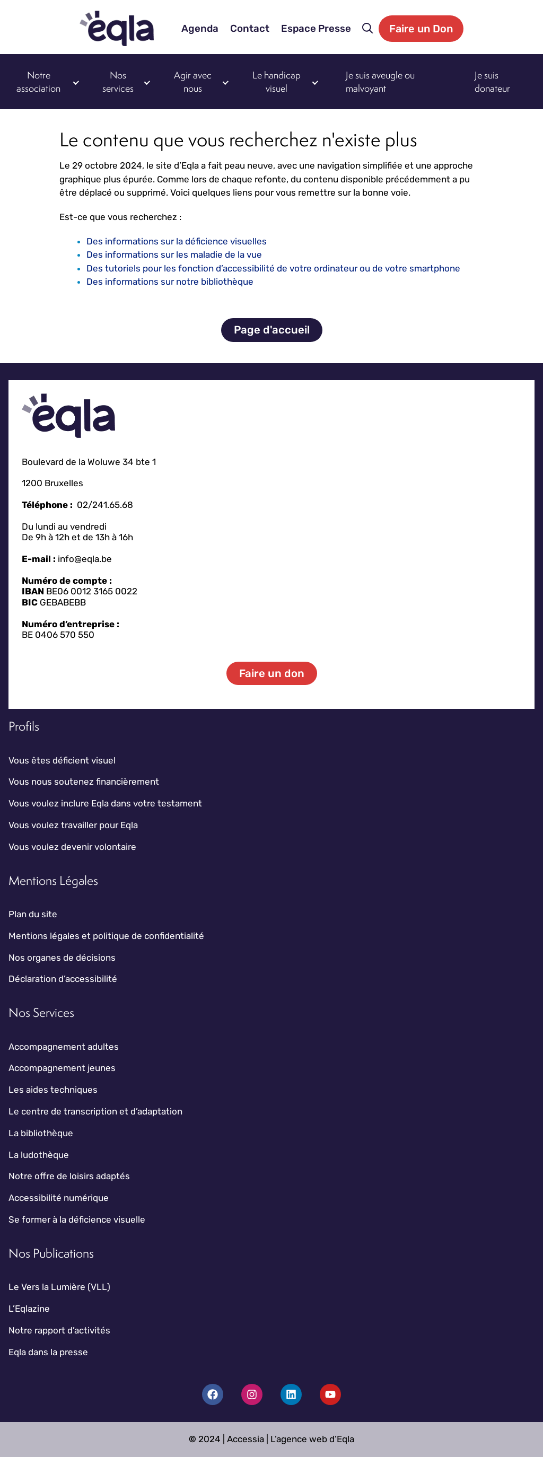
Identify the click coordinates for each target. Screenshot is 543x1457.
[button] (368, 28)
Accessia (245, 1439)
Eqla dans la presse (48, 1352)
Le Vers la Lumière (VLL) (59, 1287)
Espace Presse (316, 28)
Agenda (199, 28)
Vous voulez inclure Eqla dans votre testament (105, 803)
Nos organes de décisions (62, 957)
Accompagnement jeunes (62, 1068)
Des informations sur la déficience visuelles (176, 241)
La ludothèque (38, 1154)
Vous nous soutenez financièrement (83, 781)
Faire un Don (421, 28)
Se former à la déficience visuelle (76, 1219)
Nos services (118, 82)
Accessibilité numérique (58, 1197)
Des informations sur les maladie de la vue (174, 254)
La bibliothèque (40, 1133)
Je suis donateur (492, 82)
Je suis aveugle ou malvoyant (380, 82)
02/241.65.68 (105, 504)
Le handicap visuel (276, 82)
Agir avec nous (193, 82)
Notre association (38, 82)
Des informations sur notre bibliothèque (169, 281)
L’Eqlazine (29, 1308)
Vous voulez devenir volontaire (72, 846)
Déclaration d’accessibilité (62, 978)
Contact (249, 28)
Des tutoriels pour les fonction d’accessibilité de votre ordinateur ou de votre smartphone (273, 268)
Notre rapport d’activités (59, 1330)
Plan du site (32, 914)
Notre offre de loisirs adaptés (69, 1176)
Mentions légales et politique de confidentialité (106, 936)
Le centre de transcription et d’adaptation (95, 1111)
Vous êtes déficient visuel (62, 760)
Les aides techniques (53, 1089)
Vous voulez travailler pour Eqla (73, 825)
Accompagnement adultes (63, 1046)
